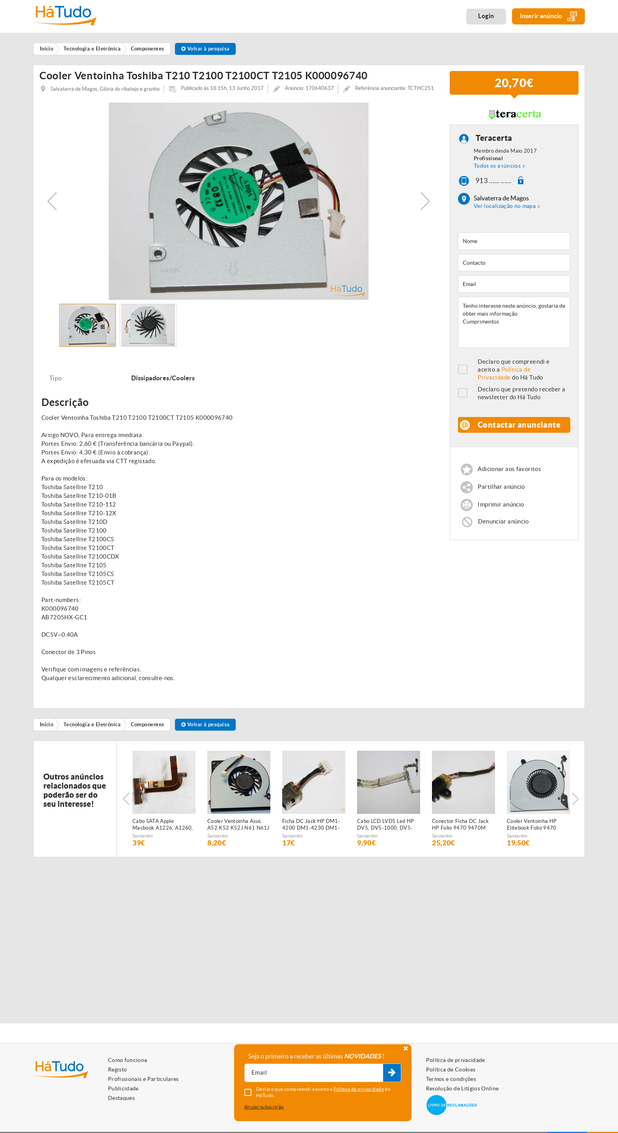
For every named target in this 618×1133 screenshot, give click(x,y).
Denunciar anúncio (503, 521)
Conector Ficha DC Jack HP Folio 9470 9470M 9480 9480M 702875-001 (460, 825)
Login (486, 15)
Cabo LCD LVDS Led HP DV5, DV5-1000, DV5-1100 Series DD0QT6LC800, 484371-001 (388, 825)
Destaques (121, 1098)
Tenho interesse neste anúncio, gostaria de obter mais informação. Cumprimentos (514, 322)
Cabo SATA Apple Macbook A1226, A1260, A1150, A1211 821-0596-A (162, 825)
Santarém (142, 835)
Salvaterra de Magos (501, 198)
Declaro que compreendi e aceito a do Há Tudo (514, 369)
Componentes (147, 724)
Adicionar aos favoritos (509, 469)
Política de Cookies (451, 1069)
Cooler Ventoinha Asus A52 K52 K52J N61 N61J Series (238, 825)
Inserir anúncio (548, 16)
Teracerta (494, 137)
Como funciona (127, 1060)
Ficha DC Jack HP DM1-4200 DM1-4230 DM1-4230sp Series (311, 825)
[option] (238, 201)
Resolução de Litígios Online (462, 1088)
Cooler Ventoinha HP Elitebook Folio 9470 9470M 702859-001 (532, 825)
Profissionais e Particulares (143, 1079)
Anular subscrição (264, 1106)
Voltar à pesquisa (205, 49)
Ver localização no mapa (505, 206)
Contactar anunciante (519, 424)
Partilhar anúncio (501, 487)
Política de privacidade (455, 1060)
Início (47, 724)
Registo (117, 1069)
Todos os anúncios (497, 166)
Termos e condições (451, 1079)
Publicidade (123, 1088)
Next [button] (425, 201)
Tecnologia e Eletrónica (92, 724)
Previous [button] (52, 201)
